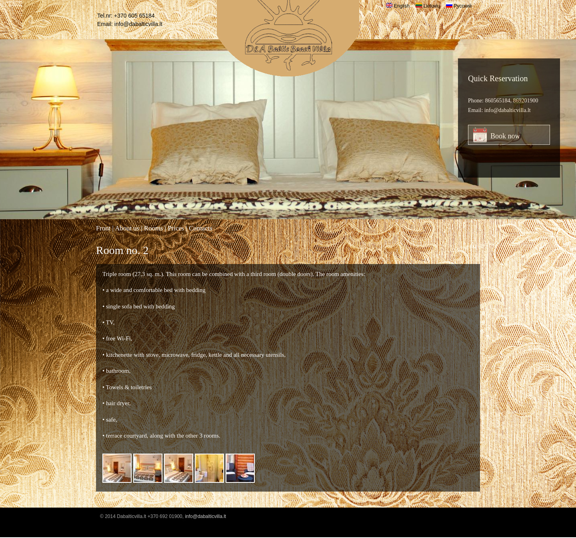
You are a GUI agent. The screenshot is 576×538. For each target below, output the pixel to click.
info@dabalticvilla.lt (138, 24)
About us (127, 228)
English (398, 6)
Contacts (200, 228)
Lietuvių (428, 6)
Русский (459, 6)
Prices (176, 228)
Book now (505, 136)
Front (103, 228)
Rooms (153, 228)
